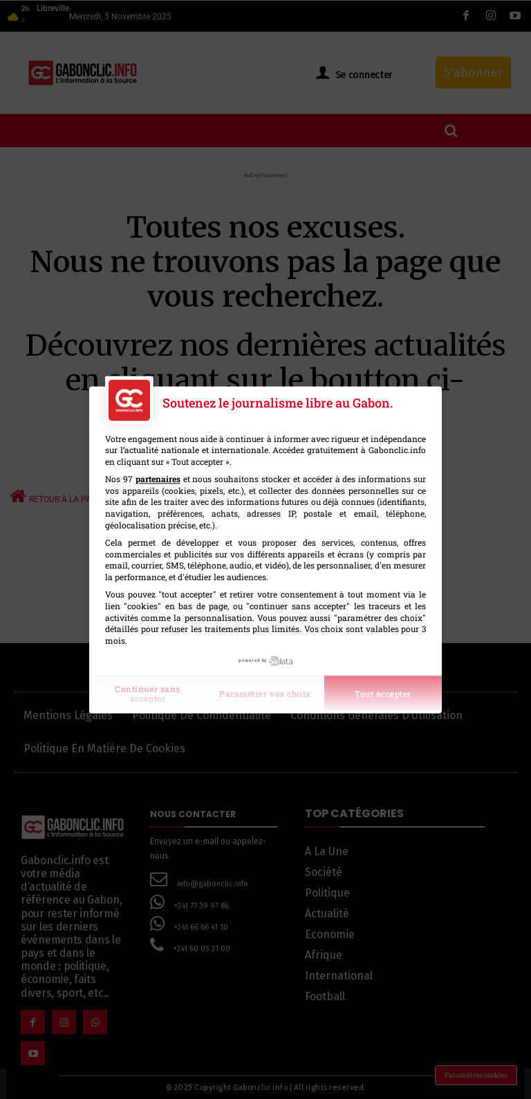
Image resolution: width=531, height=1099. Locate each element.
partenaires (158, 478)
